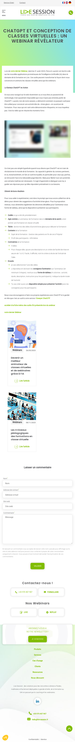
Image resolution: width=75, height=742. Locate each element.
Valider (37, 566)
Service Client (9, 3)
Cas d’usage (37, 661)
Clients (38, 666)
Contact (22, 3)
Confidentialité (34, 739)
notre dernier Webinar (19, 71)
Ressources (38, 672)
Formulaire (51, 592)
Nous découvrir (37, 678)
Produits (37, 649)
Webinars (17, 350)
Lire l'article (21, 381)
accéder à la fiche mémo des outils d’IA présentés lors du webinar (29, 305)
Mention (44, 739)
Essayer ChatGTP (43, 298)
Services (37, 655)
